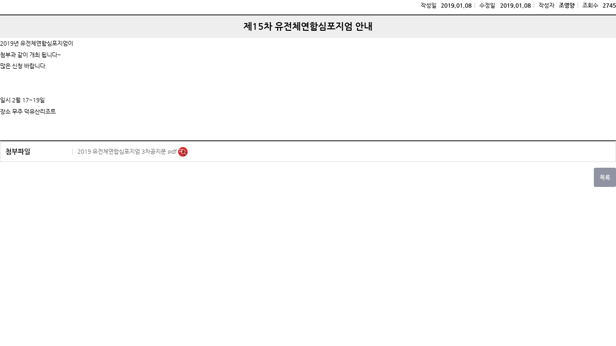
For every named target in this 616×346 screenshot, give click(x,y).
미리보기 (183, 152)
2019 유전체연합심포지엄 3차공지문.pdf (127, 151)
